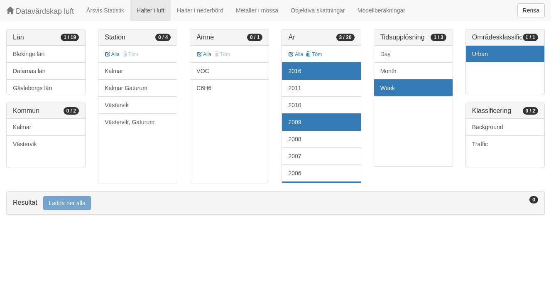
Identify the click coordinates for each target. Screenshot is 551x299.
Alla (112, 54)
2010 (294, 105)
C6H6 (203, 88)
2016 (294, 71)
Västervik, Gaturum (129, 122)
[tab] (275, 203)
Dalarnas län (29, 71)
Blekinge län (28, 54)
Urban (480, 54)
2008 (294, 139)
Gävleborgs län (32, 88)
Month (388, 71)
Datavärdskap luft (40, 11)
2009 (294, 122)
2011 (294, 88)
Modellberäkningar (381, 10)
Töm (314, 54)
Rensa (531, 10)
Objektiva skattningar (318, 10)
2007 (294, 156)
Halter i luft (150, 10)
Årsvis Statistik (105, 10)
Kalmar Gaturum (126, 88)
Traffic (480, 144)
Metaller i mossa (257, 10)
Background (487, 127)
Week (387, 88)
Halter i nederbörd (200, 10)
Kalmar (22, 127)
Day (385, 54)
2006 (294, 173)
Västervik (25, 144)
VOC (202, 71)
